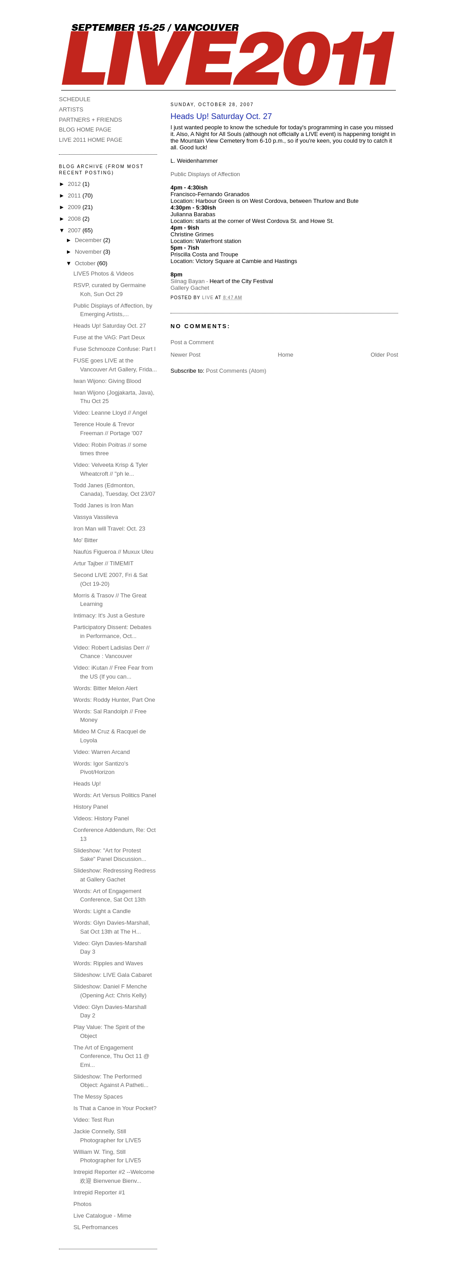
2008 (75, 218)
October (86, 263)
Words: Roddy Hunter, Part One (114, 699)
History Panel (90, 806)
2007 (75, 230)
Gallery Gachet (189, 287)
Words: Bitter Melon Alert (105, 688)
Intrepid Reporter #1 (99, 1192)
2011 (75, 195)
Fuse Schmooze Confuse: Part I (114, 349)
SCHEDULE (75, 99)
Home (286, 354)
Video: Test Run (93, 1119)
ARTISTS (71, 109)
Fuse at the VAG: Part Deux (109, 337)
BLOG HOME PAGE (85, 129)
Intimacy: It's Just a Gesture (109, 615)
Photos (82, 1204)
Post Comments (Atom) (236, 370)
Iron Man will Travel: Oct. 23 (109, 528)
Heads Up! (86, 783)
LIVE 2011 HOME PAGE (90, 139)
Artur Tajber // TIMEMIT (103, 563)
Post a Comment (192, 342)
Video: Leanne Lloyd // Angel (110, 412)
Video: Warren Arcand (101, 752)
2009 (75, 207)
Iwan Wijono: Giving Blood (107, 381)
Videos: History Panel (101, 818)
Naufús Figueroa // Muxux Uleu (113, 551)
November (89, 251)
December (89, 240)
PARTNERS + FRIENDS (90, 119)
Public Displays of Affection (205, 174)
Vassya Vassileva (95, 517)
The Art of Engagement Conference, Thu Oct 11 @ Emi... (111, 1056)
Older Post (384, 354)
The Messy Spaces (98, 1096)
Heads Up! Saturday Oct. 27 (109, 325)
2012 (75, 184)
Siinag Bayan (187, 281)
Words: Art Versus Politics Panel (114, 795)
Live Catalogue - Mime (102, 1215)
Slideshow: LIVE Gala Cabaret (112, 974)
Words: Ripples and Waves (108, 963)
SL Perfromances (95, 1227)
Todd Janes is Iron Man (103, 505)
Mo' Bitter (85, 540)
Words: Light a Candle (101, 911)
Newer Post (185, 354)
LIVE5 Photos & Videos (103, 273)
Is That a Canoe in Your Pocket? (114, 1108)
